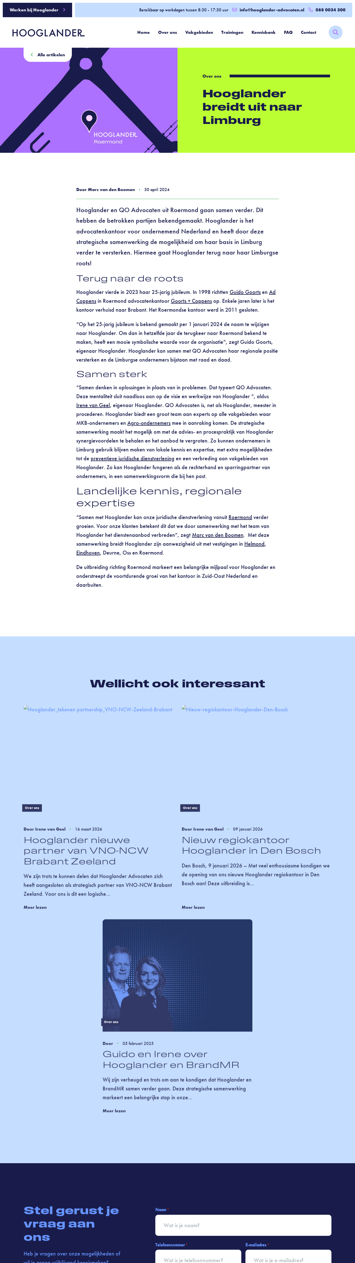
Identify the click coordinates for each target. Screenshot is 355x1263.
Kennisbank (264, 32)
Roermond (240, 517)
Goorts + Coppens (191, 300)
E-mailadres (257, 1245)
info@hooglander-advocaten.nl (268, 10)
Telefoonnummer (171, 1245)
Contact (308, 32)
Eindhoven (88, 552)
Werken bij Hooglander (37, 10)
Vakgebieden (199, 32)
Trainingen (232, 32)
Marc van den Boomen (218, 535)
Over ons (167, 32)
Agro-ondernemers (149, 423)
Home (143, 32)
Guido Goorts (245, 292)
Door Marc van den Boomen (105, 190)
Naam (162, 1210)
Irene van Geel (93, 405)
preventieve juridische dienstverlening (132, 458)
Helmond (254, 544)
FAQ (288, 32)
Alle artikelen (48, 55)
